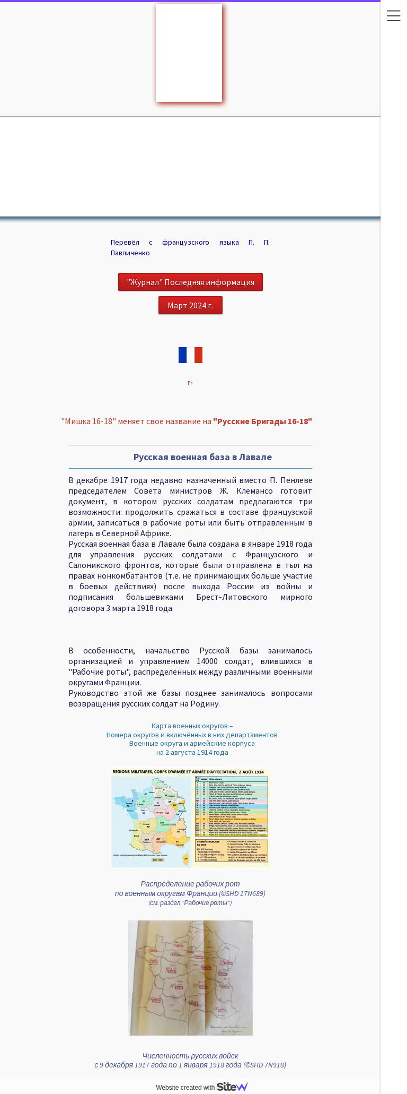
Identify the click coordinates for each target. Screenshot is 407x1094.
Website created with (206, 1087)
